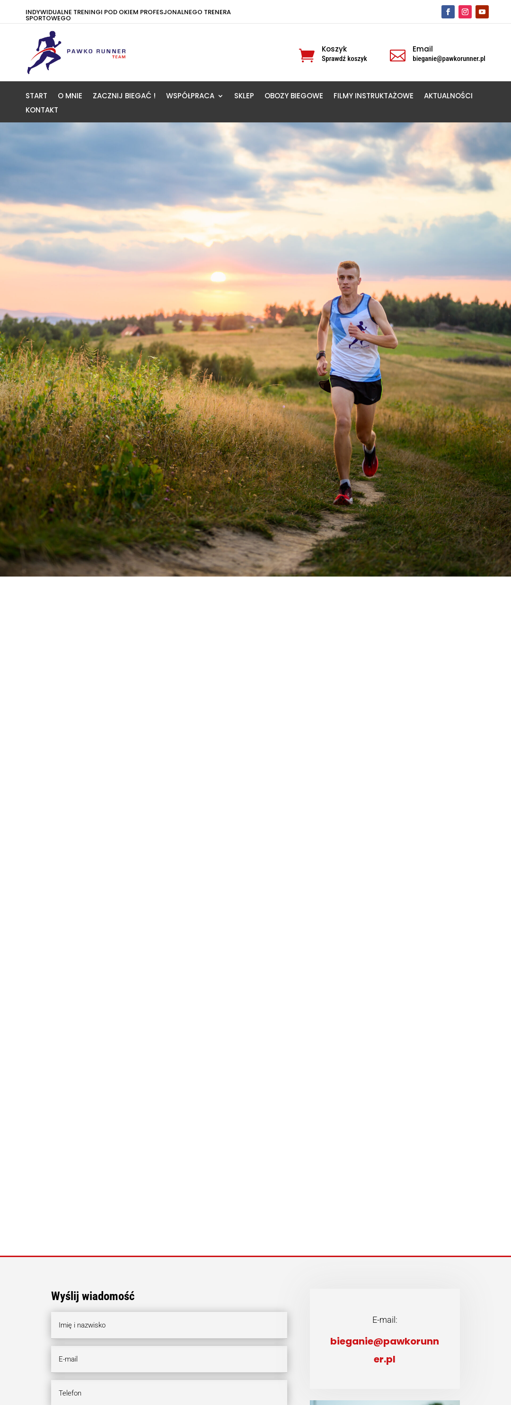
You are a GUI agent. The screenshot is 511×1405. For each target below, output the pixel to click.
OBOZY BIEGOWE (293, 97)
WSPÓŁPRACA (190, 97)
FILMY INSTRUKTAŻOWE (374, 97)
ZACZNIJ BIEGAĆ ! (124, 97)
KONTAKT (42, 111)
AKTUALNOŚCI (448, 97)
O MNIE (70, 97)
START (36, 97)
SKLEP (244, 97)
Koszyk (334, 49)
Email (423, 49)
